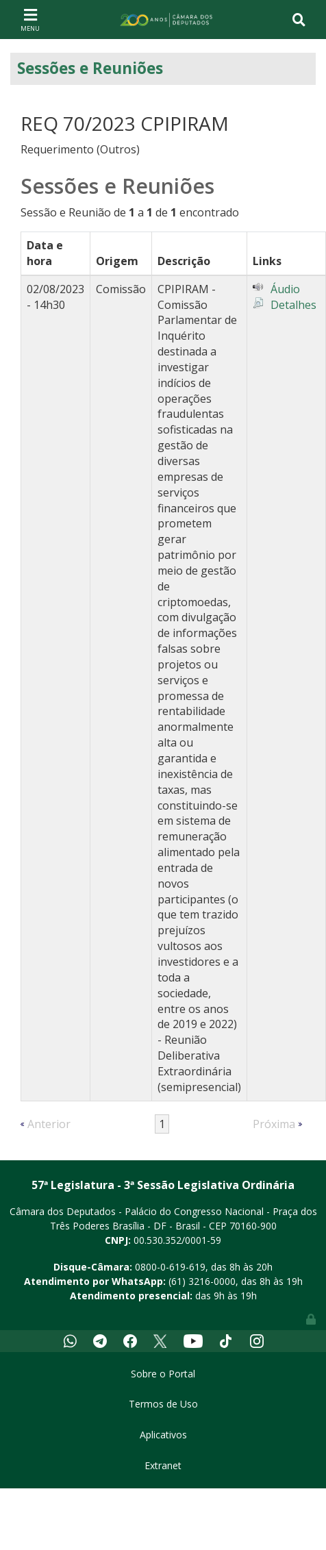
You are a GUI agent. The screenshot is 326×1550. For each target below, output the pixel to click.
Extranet (163, 1465)
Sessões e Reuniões (90, 68)
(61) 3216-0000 (202, 1281)
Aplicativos (163, 1434)
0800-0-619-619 (170, 1266)
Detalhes (293, 304)
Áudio (285, 289)
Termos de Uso (163, 1403)
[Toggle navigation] (30, 19)
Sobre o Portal (163, 1373)
